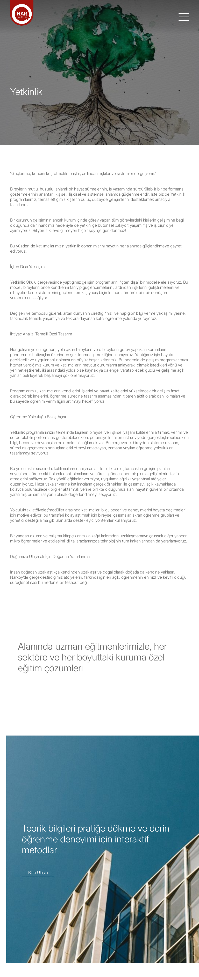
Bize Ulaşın (38, 872)
